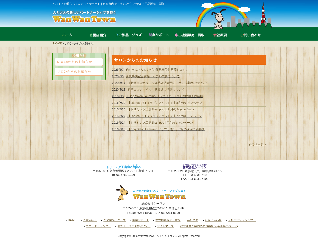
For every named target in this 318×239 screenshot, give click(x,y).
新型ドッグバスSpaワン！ (134, 226)
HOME (57, 43)
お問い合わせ (213, 220)
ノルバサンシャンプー (242, 220)
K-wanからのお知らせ (74, 61)
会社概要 (192, 220)
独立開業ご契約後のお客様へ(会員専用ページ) (209, 226)
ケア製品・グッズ (115, 220)
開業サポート (140, 220)
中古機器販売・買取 (167, 220)
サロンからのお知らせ (74, 71)
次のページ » (257, 144)
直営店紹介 (90, 220)
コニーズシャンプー (98, 226)
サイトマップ (165, 226)
